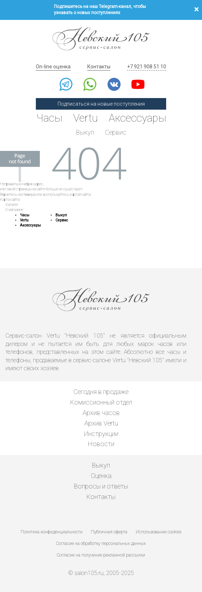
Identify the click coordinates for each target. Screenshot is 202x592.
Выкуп (85, 132)
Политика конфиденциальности (52, 531)
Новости (101, 444)
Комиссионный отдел (101, 402)
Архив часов (101, 412)
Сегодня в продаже (101, 392)
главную (29, 194)
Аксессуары (137, 117)
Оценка (101, 475)
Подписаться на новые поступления (101, 104)
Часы (49, 117)
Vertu (85, 117)
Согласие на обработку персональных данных (101, 543)
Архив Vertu (101, 423)
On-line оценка (53, 66)
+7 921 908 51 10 (146, 66)
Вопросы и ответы (101, 486)
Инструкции (101, 433)
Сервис (115, 132)
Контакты (98, 66)
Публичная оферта (109, 531)
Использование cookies (158, 531)
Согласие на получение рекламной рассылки (101, 555)
